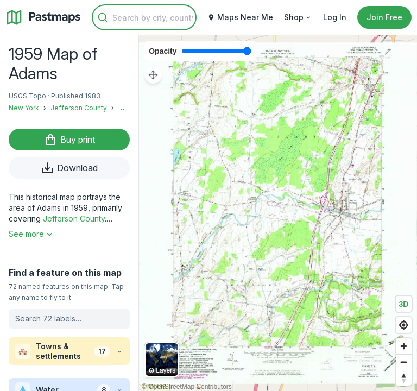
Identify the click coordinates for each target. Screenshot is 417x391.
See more (32, 234)
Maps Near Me (240, 17)
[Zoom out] (404, 362)
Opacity (162, 51)
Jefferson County (78, 108)
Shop (298, 17)
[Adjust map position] (153, 75)
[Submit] (102, 17)
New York (24, 108)
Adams (129, 108)
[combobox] (144, 17)
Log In (334, 17)
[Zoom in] (404, 346)
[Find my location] (404, 325)
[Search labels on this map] (69, 319)
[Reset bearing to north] (404, 378)
